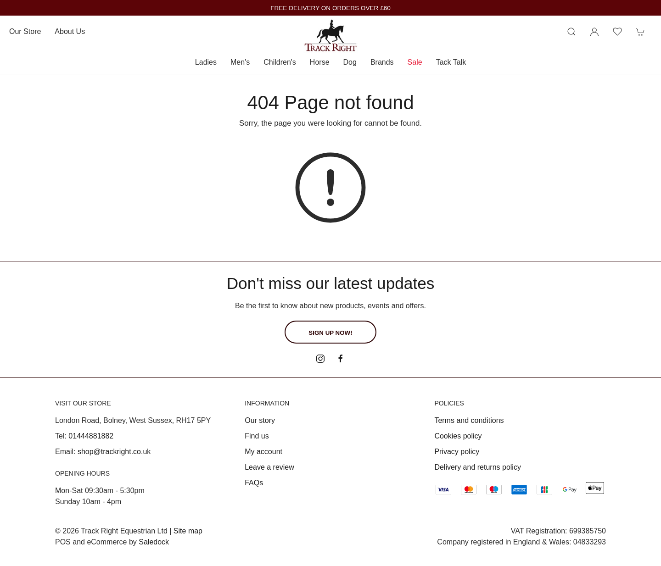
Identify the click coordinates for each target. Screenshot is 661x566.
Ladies (206, 62)
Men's (240, 62)
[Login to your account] (594, 32)
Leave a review (269, 467)
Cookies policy (458, 436)
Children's (279, 62)
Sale (415, 62)
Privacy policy (456, 451)
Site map (188, 531)
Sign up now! (330, 332)
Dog (350, 62)
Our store (25, 31)
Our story (260, 420)
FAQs (254, 483)
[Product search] (571, 32)
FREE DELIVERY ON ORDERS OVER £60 (330, 8)
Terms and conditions (469, 420)
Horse (320, 62)
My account (263, 451)
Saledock (154, 542)
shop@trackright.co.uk (114, 451)
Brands (382, 62)
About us (70, 31)
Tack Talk (451, 62)
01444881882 (90, 436)
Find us (257, 436)
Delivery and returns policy (477, 467)
